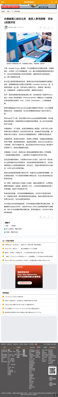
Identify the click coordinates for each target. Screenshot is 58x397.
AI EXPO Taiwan (44, 360)
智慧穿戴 (31, 381)
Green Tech (32, 358)
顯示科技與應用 (32, 387)
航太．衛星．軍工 (11, 362)
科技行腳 (38, 354)
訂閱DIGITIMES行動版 (52, 358)
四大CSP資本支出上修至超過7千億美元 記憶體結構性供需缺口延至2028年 (27, 260)
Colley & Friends (38, 350)
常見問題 (31, 344)
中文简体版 (47, 344)
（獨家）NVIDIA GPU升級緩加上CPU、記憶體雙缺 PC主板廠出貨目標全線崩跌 (29, 256)
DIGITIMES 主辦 (45, 350)
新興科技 (31, 361)
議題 (24, 350)
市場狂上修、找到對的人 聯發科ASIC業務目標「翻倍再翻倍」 (23, 245)
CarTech (31, 382)
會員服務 (50, 353)
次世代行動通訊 (32, 370)
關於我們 (3, 344)
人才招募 (50, 361)
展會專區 (25, 356)
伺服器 (31, 377)
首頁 (4, 347)
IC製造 (31, 385)
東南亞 (19, 351)
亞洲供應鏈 (32, 362)
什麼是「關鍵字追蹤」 (12, 232)
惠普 (7, 225)
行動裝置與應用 (32, 379)
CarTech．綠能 (12, 354)
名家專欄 (38, 352)
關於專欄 (38, 357)
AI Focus (31, 374)
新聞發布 (9, 344)
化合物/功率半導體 (32, 356)
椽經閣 (38, 347)
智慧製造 (31, 364)
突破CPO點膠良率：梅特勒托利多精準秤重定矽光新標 (21, 301)
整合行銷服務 (51, 360)
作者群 (37, 355)
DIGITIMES (52, 347)
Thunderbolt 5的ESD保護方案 (14, 297)
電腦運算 (31, 375)
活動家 (45, 347)
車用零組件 (32, 350)
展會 (2, 358)
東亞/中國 (19, 354)
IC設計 (31, 384)
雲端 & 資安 (45, 354)
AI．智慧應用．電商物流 (11, 359)
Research (32, 347)
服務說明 (15, 344)
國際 (18, 356)
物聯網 (31, 367)
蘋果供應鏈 (4, 354)
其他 (43, 358)
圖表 (10, 374)
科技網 (3, 11)
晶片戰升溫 (4, 350)
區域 (17, 350)
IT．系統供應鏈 (16, 11)
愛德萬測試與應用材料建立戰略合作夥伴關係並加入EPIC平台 (23, 312)
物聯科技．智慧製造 (11, 372)
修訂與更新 (4, 361)
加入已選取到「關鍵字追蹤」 (14, 229)
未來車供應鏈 (4, 352)
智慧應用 (44, 352)
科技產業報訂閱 (52, 356)
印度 (18, 353)
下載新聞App (51, 366)
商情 (24, 354)
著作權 (21, 344)
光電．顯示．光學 (11, 368)
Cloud (30, 373)
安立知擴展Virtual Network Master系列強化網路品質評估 (22, 308)
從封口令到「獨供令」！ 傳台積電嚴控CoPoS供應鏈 (21, 249)
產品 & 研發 (45, 355)
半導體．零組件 (11, 352)
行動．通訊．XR (11, 356)
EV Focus (31, 360)
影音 (2, 360)
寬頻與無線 (32, 368)
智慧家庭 (31, 365)
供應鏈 (14, 225)
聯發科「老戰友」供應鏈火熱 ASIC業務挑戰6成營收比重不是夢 (24, 253)
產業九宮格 (4, 356)
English (54, 344)
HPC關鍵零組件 (32, 352)
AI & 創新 (44, 357)
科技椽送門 (4, 357)
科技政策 (11, 370)
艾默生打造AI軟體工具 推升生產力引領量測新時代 (20, 305)
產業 (8, 11)
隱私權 (26, 344)
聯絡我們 (50, 363)
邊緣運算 (31, 354)
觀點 (24, 351)
